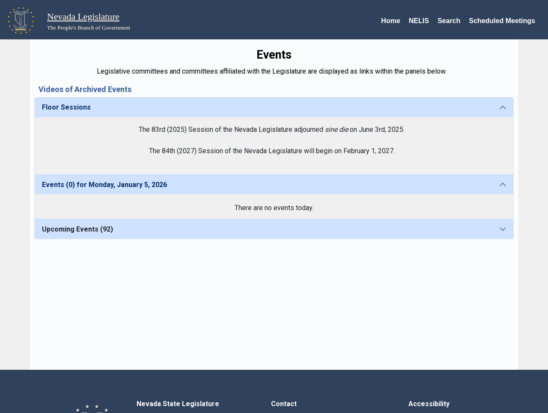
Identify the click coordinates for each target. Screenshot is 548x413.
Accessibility (429, 404)
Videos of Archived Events (85, 89)
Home (390, 20)
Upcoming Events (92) (77, 229)
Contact (284, 404)
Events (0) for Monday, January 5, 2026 (104, 185)
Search (449, 20)
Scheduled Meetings (502, 20)
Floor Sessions (66, 107)
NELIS (419, 20)
